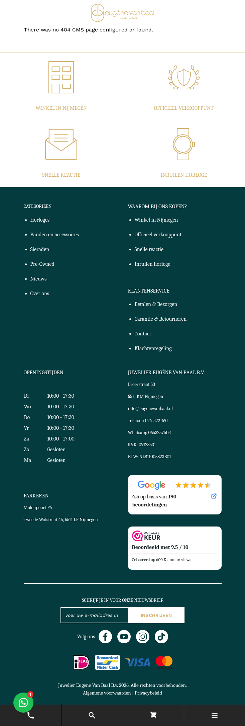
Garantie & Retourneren (161, 319)
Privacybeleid (148, 693)
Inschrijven (156, 615)
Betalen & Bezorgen (156, 304)
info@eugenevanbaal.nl (150, 408)
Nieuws (38, 279)
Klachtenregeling (153, 348)
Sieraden (39, 249)
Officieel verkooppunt (184, 108)
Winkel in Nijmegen (61, 108)
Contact (143, 334)
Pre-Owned (42, 264)
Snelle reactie (61, 175)
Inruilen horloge (183, 175)
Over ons (39, 294)
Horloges (40, 220)
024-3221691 (156, 420)
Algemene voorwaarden (107, 693)
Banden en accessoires (54, 235)
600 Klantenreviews (173, 559)
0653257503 (159, 432)
